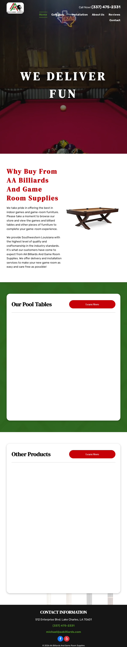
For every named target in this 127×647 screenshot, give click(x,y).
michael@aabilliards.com (63, 631)
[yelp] (66, 639)
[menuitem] (41, 14)
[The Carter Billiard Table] (63, 364)
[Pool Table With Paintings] (63, 566)
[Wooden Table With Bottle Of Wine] (63, 526)
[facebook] (60, 639)
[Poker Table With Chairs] (63, 486)
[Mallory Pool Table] (63, 332)
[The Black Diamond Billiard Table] (63, 396)
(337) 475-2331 (105, 7)
